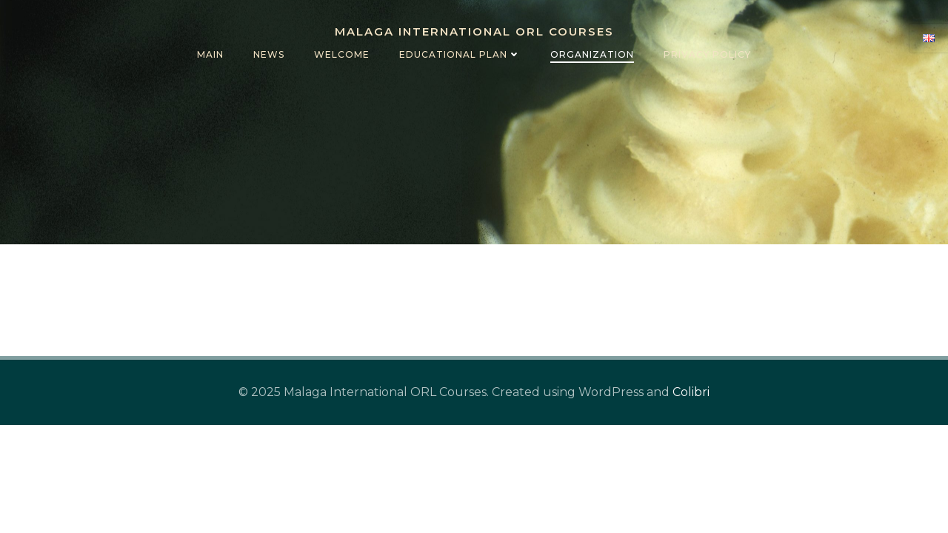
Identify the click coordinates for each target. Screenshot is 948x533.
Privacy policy (707, 54)
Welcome (342, 54)
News (268, 54)
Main (210, 54)
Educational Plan (460, 54)
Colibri (691, 392)
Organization (592, 54)
